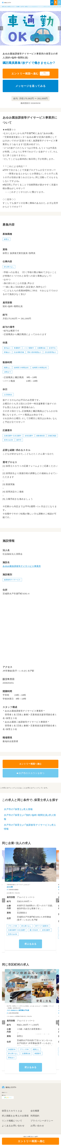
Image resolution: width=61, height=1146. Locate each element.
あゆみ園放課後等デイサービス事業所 (22, 566)
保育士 (26, 6)
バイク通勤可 (29, 348)
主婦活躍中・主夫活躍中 (12, 436)
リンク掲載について (12, 1121)
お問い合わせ (37, 1125)
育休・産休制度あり (34, 352)
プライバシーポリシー (41, 1121)
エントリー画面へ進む (30, 74)
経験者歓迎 (40, 436)
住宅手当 (52, 348)
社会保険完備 (19, 352)
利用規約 (34, 1116)
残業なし (7, 367)
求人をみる (29, 946)
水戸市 (22, 6)
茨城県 (17, 6)
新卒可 (18, 440)
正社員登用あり (50, 352)
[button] (52, 2)
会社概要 (34, 1111)
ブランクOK (22, 1046)
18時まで (7, 372)
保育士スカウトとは (12, 1111)
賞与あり (7, 348)
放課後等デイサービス (12, 580)
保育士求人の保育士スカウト (8, 6)
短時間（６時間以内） (39, 367)
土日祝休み (8, 394)
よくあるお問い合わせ (13, 1125)
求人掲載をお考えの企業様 (15, 1116)
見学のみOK (8, 440)
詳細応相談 (52, 436)
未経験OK (10, 1046)
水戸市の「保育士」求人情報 (18, 809)
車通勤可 (17, 348)
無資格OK (10, 928)
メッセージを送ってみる (30, 85)
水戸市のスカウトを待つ (31, 773)
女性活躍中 (29, 436)
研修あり (7, 352)
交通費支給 (41, 348)
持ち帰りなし (9, 267)
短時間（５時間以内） (21, 367)
